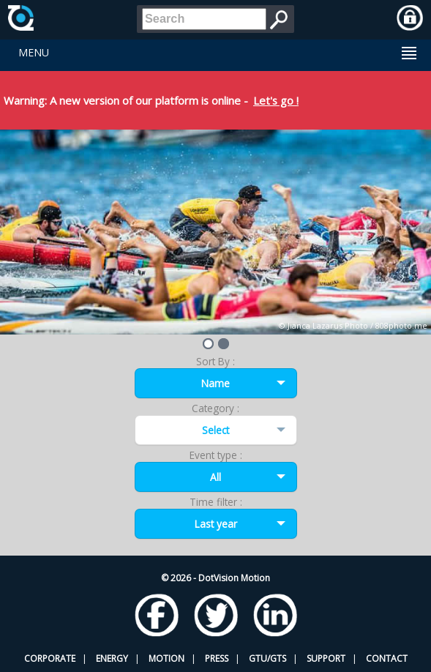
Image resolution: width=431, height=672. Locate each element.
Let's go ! (276, 100)
